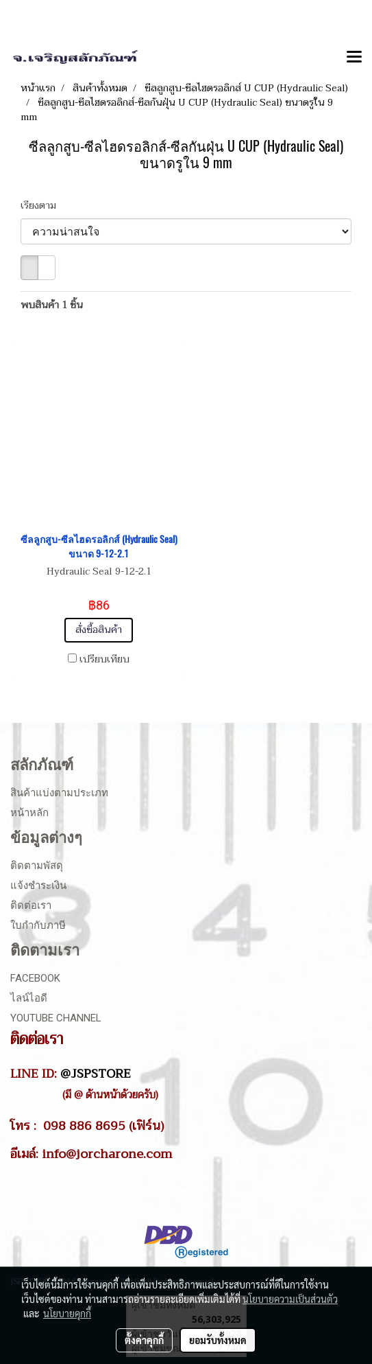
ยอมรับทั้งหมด (218, 1340)
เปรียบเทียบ (104, 660)
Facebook (35, 978)
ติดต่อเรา (30, 905)
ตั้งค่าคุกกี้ (144, 1340)
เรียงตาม (42, 205)
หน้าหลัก (29, 813)
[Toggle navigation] (354, 58)
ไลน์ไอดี (28, 998)
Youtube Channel (55, 1018)
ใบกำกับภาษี (38, 925)
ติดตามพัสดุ (36, 865)
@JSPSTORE (95, 1074)
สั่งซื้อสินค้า (98, 630)
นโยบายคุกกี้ (67, 1313)
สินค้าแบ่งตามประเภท (59, 793)
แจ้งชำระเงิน (38, 885)
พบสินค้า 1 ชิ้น (52, 305)
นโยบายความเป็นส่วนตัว (290, 1299)
